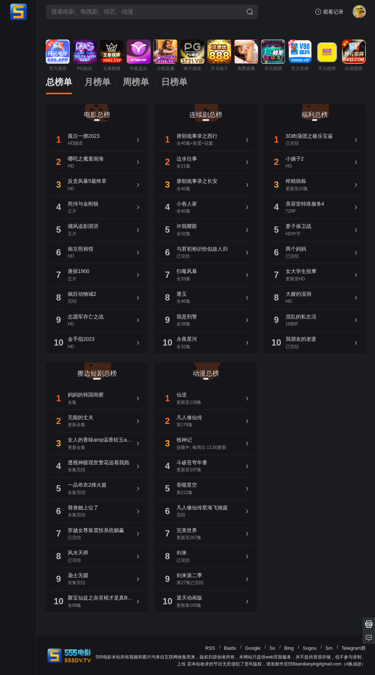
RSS (210, 648)
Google (252, 648)
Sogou (310, 648)
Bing (289, 648)
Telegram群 (354, 648)
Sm (329, 648)
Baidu (230, 648)
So (272, 648)
